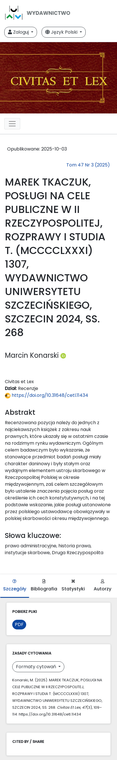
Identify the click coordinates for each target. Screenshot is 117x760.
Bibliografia (44, 585)
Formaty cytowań (36, 666)
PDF (19, 624)
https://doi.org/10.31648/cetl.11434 (46, 395)
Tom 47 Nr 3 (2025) (88, 165)
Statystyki (73, 585)
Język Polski (62, 32)
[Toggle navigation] (12, 123)
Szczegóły (14, 585)
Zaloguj (19, 32)
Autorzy (102, 585)
